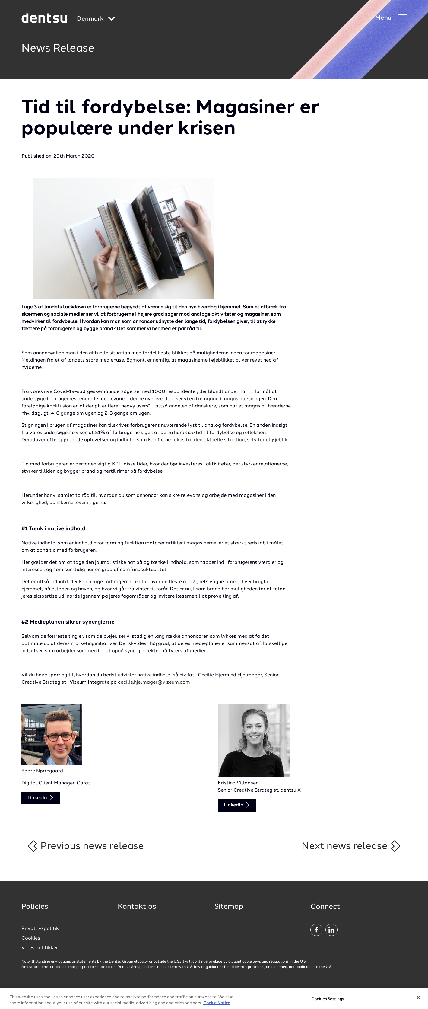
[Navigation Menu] (391, 18)
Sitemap (228, 907)
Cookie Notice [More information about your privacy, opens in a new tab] (216, 1007)
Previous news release (85, 846)
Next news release (351, 846)
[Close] (418, 1001)
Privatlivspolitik (40, 928)
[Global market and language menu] (96, 19)
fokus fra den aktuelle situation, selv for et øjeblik (229, 440)
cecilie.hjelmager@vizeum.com (154, 682)
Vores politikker (39, 948)
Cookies (30, 938)
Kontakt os (137, 907)
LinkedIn (40, 797)
